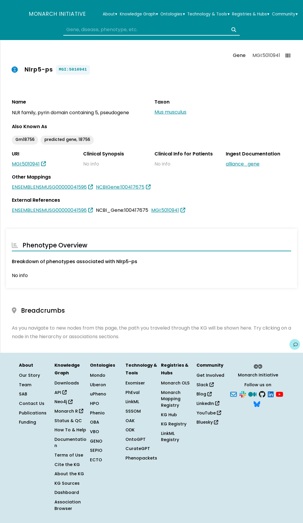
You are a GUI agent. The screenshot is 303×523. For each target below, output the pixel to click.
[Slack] (242, 393)
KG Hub (169, 415)
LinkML (132, 402)
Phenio (97, 413)
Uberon (98, 385)
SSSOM (133, 411)
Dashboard (66, 492)
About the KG (69, 474)
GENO (96, 441)
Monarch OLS (175, 383)
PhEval (132, 392)
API (60, 392)
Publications (32, 413)
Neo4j (63, 402)
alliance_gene (243, 163)
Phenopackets (141, 458)
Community (285, 14)
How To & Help (70, 430)
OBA (94, 422)
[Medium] (252, 393)
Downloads (66, 383)
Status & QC (68, 421)
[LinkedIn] (271, 393)
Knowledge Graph (139, 14)
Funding (27, 422)
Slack (205, 385)
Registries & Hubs (250, 14)
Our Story (29, 375)
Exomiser (135, 383)
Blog (204, 394)
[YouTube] (279, 393)
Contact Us (31, 403)
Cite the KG (67, 465)
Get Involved (210, 375)
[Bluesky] (257, 403)
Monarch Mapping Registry (170, 399)
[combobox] (151, 30)
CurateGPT (137, 449)
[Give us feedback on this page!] (294, 344)
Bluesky (207, 422)
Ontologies (172, 14)
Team (25, 385)
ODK (130, 430)
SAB (23, 394)
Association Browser (67, 505)
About (110, 14)
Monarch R (68, 411)
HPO (94, 403)
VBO (94, 432)
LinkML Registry (170, 436)
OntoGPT (135, 439)
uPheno (98, 394)
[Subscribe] (233, 393)
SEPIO (96, 450)
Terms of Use (68, 455)
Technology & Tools (208, 14)
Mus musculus (170, 112)
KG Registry (173, 424)
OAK (130, 421)
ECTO (96, 460)
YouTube (208, 413)
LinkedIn (207, 403)
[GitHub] (262, 393)
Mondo (97, 375)
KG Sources (67, 483)
